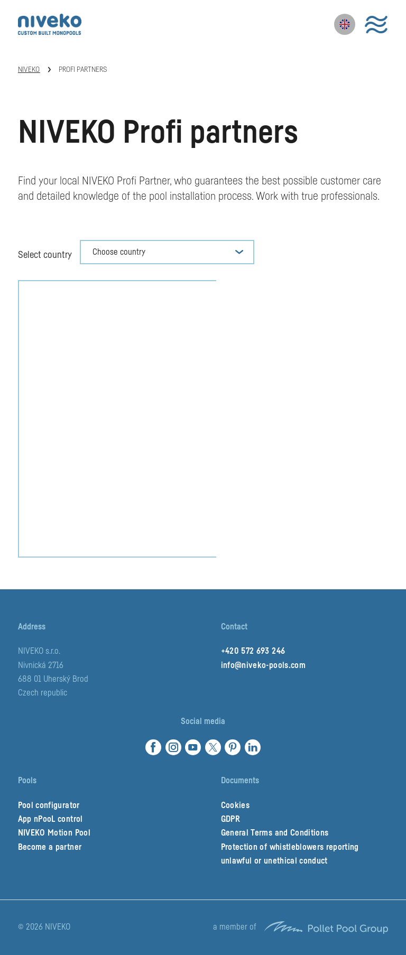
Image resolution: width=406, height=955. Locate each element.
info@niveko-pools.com (263, 665)
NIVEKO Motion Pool (54, 833)
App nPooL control (50, 819)
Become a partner (49, 847)
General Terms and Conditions (275, 833)
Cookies (235, 805)
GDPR (230, 819)
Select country (45, 254)
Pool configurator (49, 805)
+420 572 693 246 (253, 651)
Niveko (29, 69)
